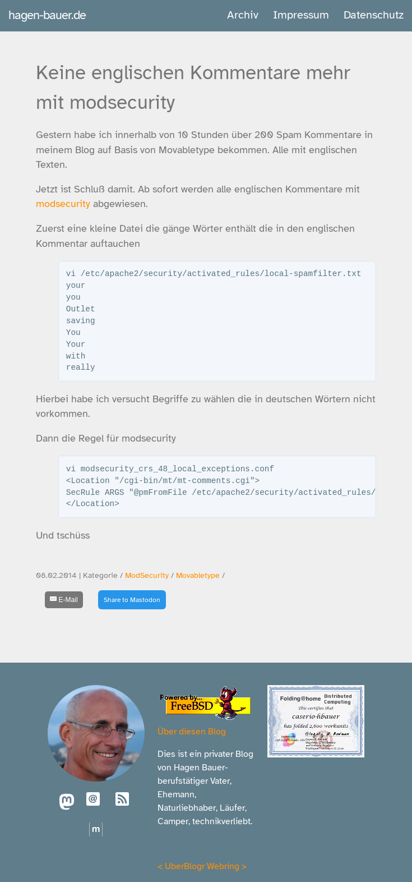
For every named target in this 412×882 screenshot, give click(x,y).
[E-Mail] (64, 600)
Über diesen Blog (192, 731)
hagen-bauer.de (47, 14)
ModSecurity (147, 575)
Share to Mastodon (132, 600)
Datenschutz (374, 15)
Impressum (301, 15)
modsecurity (63, 203)
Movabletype (198, 575)
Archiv (242, 15)
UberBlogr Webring (202, 866)
